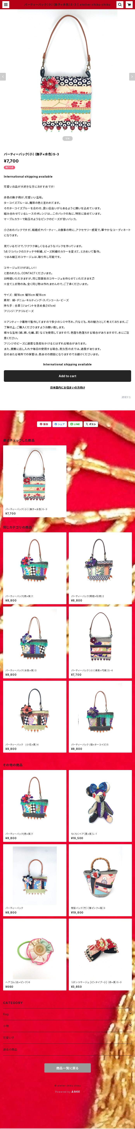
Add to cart (67, 376)
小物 (6, 1026)
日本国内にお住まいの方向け (67, 387)
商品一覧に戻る (67, 1068)
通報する (126, 397)
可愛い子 (8, 1037)
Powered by (67, 1091)
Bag (6, 1014)
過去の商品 (10, 1049)
